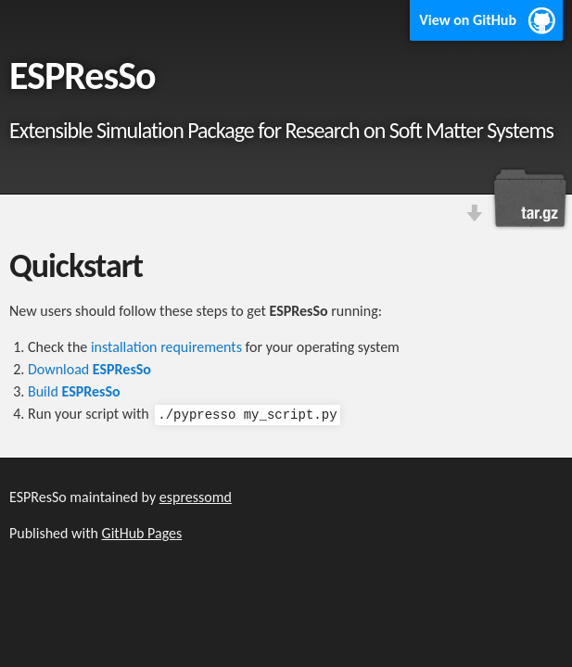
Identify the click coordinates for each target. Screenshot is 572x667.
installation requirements (166, 347)
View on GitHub (467, 20)
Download (89, 369)
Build (74, 391)
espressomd (195, 497)
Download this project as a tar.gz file (530, 198)
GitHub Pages (142, 533)
